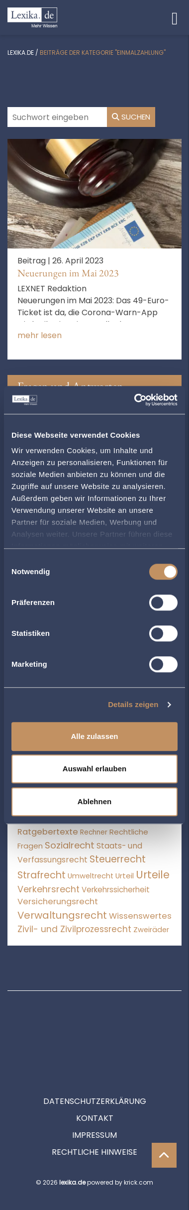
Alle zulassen (94, 736)
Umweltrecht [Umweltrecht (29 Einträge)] (90, 876)
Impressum (94, 1090)
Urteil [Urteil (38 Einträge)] (124, 875)
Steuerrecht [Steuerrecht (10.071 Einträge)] (118, 859)
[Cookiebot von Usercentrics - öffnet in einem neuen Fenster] (135, 399)
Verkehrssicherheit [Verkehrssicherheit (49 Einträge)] (116, 889)
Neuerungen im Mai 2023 (68, 272)
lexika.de (20, 52)
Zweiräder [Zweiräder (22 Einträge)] (151, 930)
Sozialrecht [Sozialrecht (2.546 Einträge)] (69, 845)
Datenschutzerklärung (94, 1056)
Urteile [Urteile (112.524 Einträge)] (153, 874)
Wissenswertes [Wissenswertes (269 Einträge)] (140, 916)
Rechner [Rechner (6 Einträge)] (93, 832)
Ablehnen (94, 801)
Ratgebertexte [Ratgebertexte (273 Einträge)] (47, 832)
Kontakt (94, 1073)
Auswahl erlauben (94, 768)
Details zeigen (133, 704)
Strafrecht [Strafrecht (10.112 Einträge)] (41, 875)
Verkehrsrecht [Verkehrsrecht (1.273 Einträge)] (48, 889)
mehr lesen (39, 335)
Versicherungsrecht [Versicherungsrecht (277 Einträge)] (57, 901)
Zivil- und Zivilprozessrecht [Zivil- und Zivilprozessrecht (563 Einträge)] (74, 929)
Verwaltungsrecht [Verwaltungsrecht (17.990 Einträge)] (62, 915)
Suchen (131, 117)
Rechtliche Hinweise (94, 1107)
